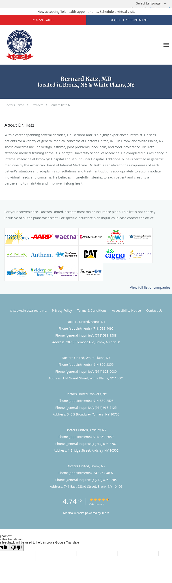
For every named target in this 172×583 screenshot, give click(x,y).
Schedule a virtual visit (117, 11)
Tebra (105, 513)
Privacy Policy (62, 310)
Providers (37, 105)
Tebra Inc (40, 311)
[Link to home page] (24, 45)
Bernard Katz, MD (61, 105)
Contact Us (154, 310)
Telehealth (68, 11)
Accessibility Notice (126, 310)
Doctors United (14, 105)
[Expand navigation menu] (166, 45)
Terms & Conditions (92, 310)
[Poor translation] (16, 547)
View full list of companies (150, 287)
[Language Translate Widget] (153, 3)
